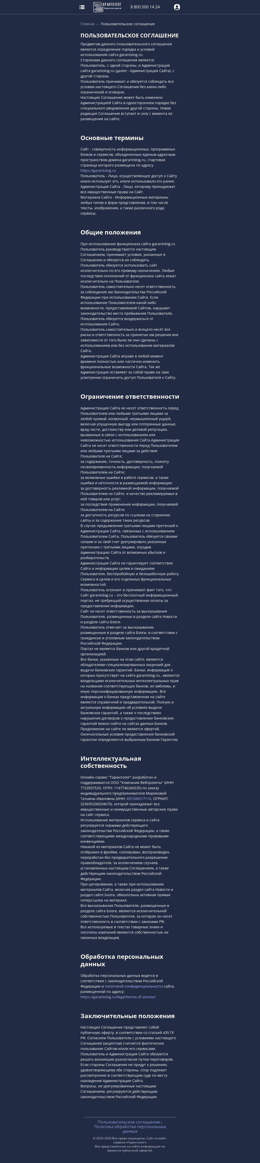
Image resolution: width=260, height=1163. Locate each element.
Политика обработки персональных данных (130, 1129)
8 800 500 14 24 (145, 7)
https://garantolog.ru (98, 170)
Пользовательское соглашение (129, 1122)
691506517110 (139, 798)
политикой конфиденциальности (134, 986)
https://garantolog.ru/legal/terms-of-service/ (118, 996)
